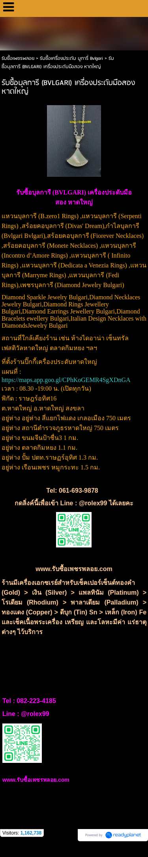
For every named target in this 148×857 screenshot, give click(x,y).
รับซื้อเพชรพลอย (18, 58)
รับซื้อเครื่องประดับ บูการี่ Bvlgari (72, 58)
